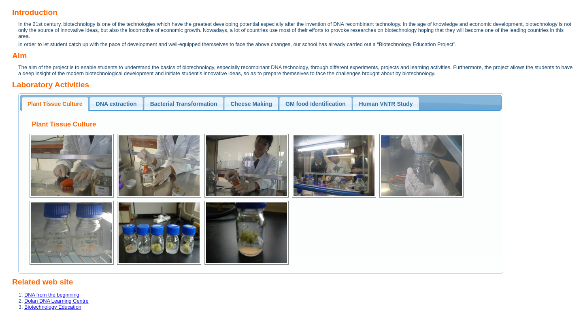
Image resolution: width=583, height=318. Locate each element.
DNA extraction (116, 104)
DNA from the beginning (51, 295)
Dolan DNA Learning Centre (56, 301)
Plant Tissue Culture (55, 104)
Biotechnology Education (52, 307)
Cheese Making (251, 104)
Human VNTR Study (386, 104)
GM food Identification (315, 104)
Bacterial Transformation (183, 104)
